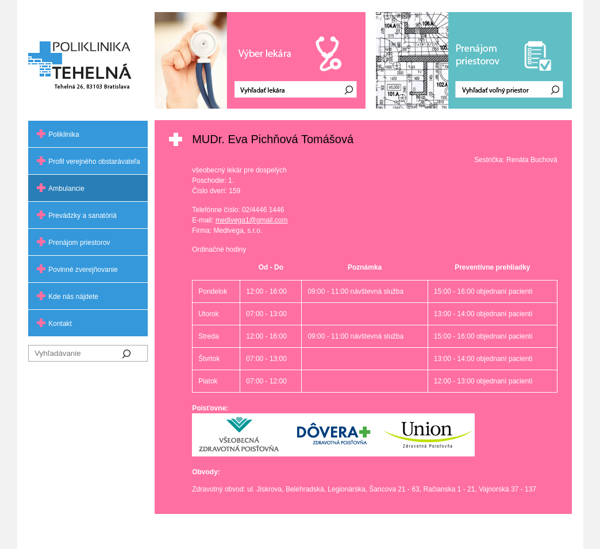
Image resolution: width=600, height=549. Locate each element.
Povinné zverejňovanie (83, 270)
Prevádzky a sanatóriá (82, 216)
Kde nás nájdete (73, 297)
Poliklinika (63, 134)
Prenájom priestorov (79, 243)
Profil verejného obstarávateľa (94, 162)
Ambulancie (66, 189)
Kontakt (60, 324)
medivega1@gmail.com (252, 220)
